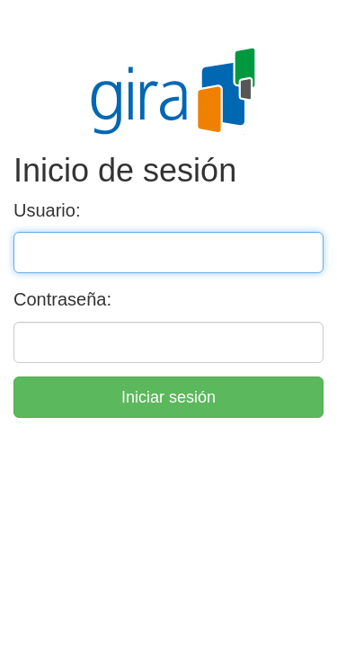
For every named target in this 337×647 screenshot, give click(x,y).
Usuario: (46, 210)
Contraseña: (62, 299)
